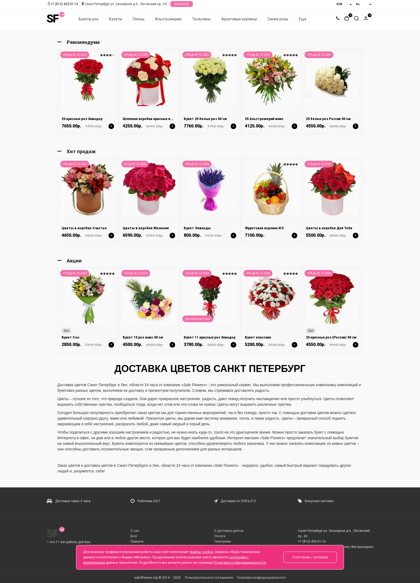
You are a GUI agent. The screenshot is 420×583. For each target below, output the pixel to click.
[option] (87, 91)
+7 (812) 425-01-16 (64, 4)
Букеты (115, 19)
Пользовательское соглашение (209, 578)
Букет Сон (70, 337)
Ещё (302, 19)
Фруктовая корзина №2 (264, 228)
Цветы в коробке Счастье (84, 228)
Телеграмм (222, 541)
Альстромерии (168, 19)
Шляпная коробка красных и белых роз (156, 119)
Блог (133, 536)
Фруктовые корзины (239, 19)
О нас (134, 531)
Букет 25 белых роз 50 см (205, 119)
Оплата (219, 536)
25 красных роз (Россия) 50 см (331, 337)
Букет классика (258, 337)
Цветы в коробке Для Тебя (329, 228)
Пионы (138, 19)
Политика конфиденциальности (261, 578)
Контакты (181, 4)
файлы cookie (201, 552)
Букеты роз (89, 19)
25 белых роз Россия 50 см (328, 119)
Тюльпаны (201, 19)
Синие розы (278, 19)
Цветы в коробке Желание (146, 228)
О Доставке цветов (228, 531)
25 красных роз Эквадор (82, 119)
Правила (137, 541)
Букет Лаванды (197, 228)
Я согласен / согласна (310, 557)
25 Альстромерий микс (264, 119)
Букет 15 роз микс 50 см (143, 337)
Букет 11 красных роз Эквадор (209, 337)
